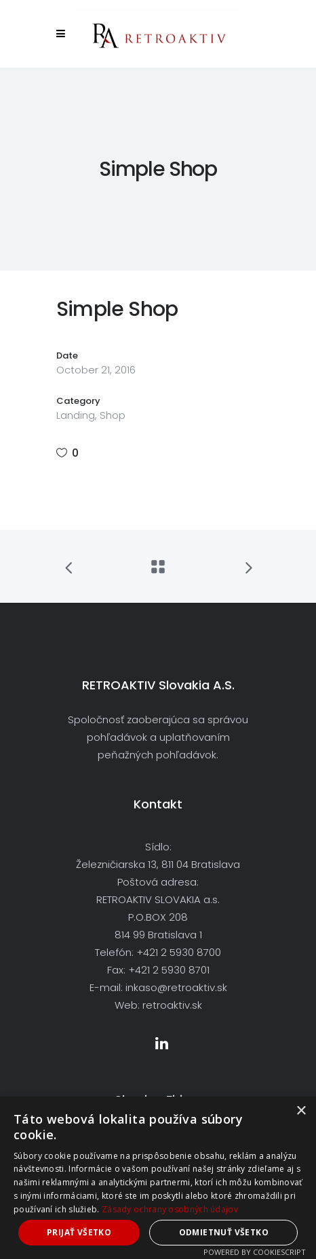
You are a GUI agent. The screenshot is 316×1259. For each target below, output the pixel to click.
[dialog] (158, 1178)
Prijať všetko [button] (79, 1232)
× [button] (301, 1111)
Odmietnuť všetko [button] (224, 1232)
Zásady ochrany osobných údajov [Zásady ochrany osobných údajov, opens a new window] (170, 1209)
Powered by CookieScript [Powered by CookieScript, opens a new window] (254, 1252)
